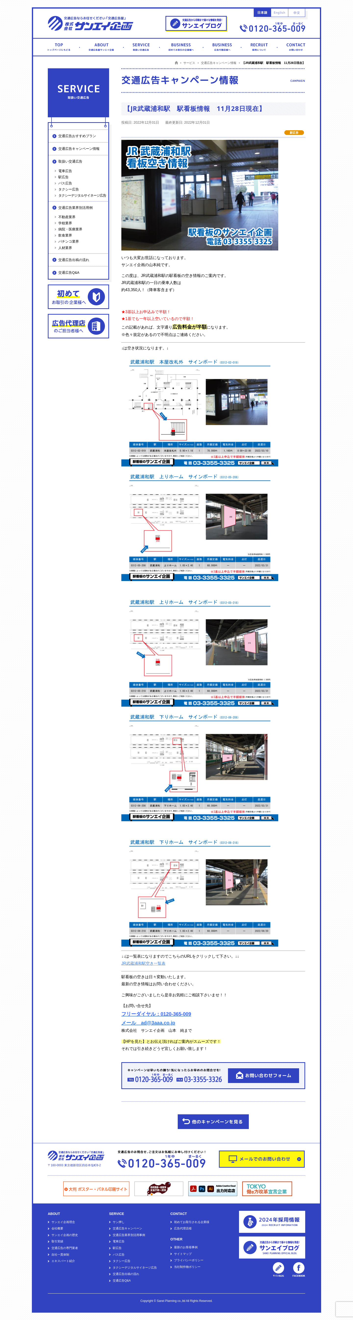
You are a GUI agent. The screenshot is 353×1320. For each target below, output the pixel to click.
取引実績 (57, 1241)
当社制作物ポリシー (187, 1267)
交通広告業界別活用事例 (129, 1235)
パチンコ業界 (68, 241)
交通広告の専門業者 (64, 1248)
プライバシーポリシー (188, 1260)
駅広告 (63, 177)
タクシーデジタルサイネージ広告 (82, 195)
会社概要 (57, 1228)
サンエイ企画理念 (63, 1222)
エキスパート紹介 (63, 1261)
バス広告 (65, 183)
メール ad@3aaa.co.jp (148, 1022)
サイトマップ (183, 1254)
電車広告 (65, 171)
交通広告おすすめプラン (77, 136)
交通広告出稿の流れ (73, 260)
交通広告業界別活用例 (75, 208)
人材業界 (65, 248)
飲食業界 (65, 235)
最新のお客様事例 (186, 1247)
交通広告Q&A (68, 272)
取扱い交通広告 (70, 161)
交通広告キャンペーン (127, 1228)
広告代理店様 (183, 1228)
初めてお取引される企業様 (191, 1222)
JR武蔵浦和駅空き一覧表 (143, 963)
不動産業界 (67, 217)
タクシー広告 (68, 189)
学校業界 (65, 223)
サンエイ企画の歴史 (64, 1235)
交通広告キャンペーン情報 (79, 149)
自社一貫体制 (60, 1254)
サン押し (119, 1222)
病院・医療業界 (70, 229)
